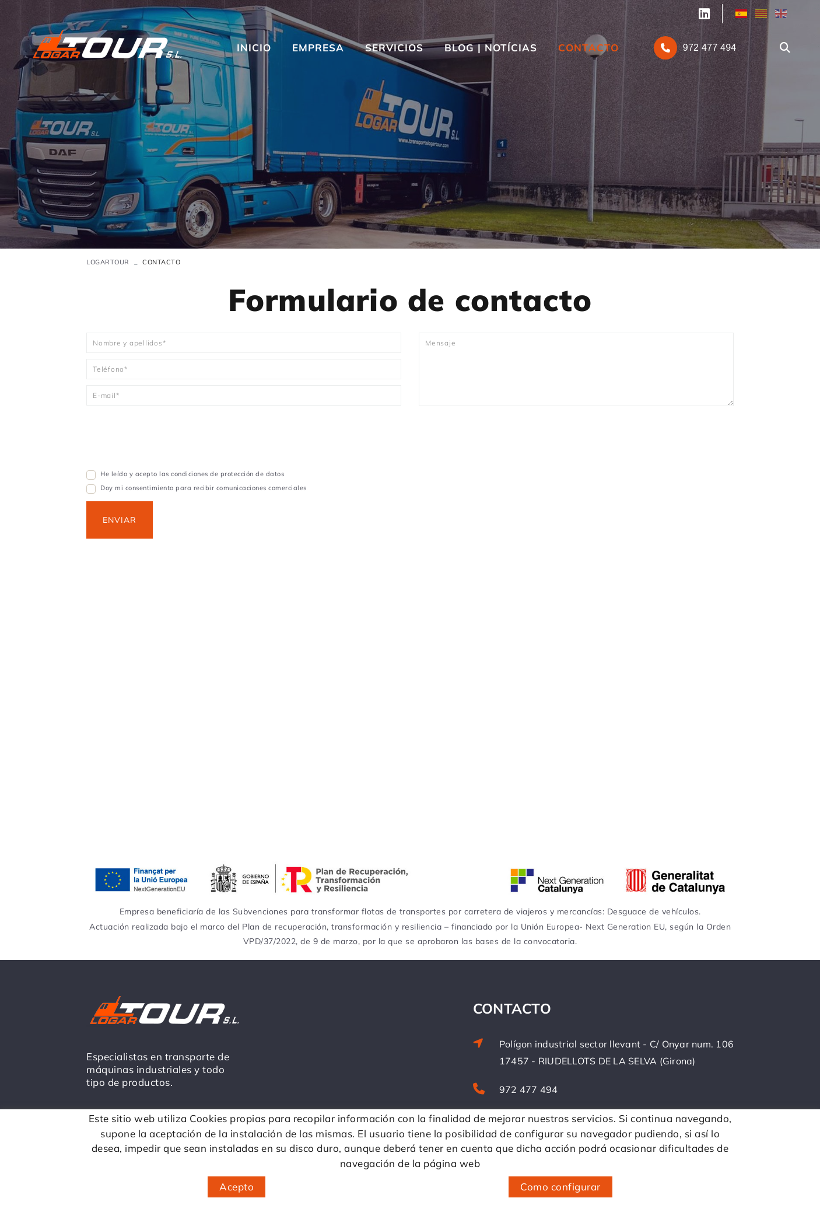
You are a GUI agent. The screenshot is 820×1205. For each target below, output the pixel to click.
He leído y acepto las (134, 474)
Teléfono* (110, 369)
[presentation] (175, 440)
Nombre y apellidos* (129, 342)
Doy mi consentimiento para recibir (157, 488)
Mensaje (440, 342)
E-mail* (106, 395)
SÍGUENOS (706, 14)
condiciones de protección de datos (227, 474)
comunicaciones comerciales (261, 488)
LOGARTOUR (107, 262)
